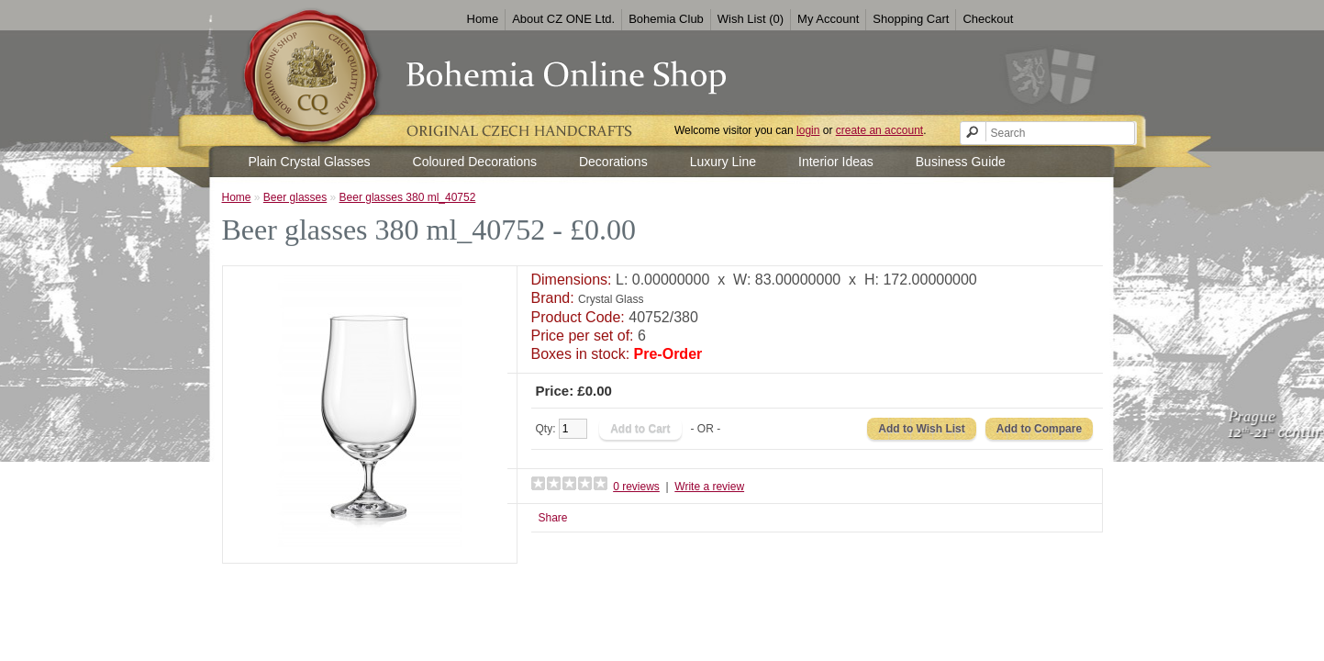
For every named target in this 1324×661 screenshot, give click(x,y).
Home (483, 19)
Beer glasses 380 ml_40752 (407, 197)
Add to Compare (1039, 428)
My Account (828, 19)
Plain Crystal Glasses (310, 161)
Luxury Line (723, 161)
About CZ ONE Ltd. (563, 19)
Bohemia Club (666, 19)
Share (553, 517)
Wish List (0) (751, 19)
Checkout (987, 19)
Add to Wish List (921, 428)
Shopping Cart (911, 19)
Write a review (709, 486)
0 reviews (636, 486)
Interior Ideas (835, 161)
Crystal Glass (610, 299)
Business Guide (961, 161)
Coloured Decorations (475, 161)
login (807, 130)
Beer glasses (295, 197)
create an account (879, 130)
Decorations (613, 161)
